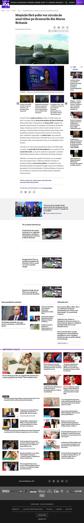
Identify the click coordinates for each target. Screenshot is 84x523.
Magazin (52, 2)
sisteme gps (28, 180)
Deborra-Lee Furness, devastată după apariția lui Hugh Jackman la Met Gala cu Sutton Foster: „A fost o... (70, 423)
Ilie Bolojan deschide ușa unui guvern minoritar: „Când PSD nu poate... (13, 324)
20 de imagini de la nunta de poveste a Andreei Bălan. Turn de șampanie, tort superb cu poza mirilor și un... (29, 443)
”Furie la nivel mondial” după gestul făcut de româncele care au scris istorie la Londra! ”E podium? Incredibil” (56, 208)
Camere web (59, 509)
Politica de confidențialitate (46, 504)
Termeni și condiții (35, 504)
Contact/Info (69, 509)
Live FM (71, 2)
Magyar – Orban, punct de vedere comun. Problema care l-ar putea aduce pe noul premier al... (76, 105)
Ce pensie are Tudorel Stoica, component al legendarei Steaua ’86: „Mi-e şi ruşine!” (29, 411)
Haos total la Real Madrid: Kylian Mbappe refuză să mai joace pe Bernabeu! (70, 412)
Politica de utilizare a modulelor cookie (33, 509)
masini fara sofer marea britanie (29, 182)
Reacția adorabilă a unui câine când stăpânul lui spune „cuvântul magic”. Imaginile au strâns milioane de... (30, 455)
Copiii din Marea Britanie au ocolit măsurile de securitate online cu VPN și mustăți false (53, 389)
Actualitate (22, 2)
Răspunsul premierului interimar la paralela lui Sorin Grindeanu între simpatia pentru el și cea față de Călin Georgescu (41, 108)
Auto (19, 10)
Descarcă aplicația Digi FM (27, 415)
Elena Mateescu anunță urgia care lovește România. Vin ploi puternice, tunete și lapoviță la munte (53, 366)
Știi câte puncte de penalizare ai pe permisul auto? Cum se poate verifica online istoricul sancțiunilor (22, 399)
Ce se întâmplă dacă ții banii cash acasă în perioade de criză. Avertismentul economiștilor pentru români (71, 402)
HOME (3, 10)
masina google (37, 180)
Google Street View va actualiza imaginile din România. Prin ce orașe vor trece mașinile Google (30, 263)
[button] (42, 78)
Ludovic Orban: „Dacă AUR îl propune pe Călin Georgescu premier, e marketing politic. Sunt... (76, 85)
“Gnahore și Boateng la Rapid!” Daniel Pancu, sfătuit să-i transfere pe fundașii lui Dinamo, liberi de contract (71, 367)
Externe (37, 2)
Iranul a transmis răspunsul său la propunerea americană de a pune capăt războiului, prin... (75, 124)
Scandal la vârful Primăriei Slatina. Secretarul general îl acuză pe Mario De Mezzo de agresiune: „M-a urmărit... (22, 431)
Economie (30, 2)
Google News (47, 188)
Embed (23, 92)
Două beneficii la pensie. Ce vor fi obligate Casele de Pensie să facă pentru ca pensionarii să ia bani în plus (71, 434)
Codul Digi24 (49, 509)
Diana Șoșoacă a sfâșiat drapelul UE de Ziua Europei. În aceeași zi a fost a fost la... (76, 162)
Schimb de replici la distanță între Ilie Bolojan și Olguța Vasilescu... (47, 319)
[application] (42, 78)
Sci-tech (14, 10)
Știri (8, 10)
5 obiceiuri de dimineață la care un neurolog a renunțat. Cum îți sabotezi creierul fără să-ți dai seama (71, 444)
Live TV (79, 2)
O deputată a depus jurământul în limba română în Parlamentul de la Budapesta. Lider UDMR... (76, 143)
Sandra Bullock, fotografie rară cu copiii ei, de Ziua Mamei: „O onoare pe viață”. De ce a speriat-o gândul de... (71, 455)
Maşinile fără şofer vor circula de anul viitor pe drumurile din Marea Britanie (40, 10)
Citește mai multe (62, 343)
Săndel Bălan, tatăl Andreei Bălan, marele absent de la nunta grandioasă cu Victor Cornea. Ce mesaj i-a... (28, 423)
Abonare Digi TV (15, 509)
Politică (14, 2)
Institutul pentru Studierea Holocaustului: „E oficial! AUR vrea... (47, 327)
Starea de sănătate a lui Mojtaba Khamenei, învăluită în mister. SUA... (47, 310)
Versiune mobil (42, 515)
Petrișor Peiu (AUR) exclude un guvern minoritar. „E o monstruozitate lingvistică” (25, 108)
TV (47, 2)
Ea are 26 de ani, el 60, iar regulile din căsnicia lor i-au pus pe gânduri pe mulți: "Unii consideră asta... (20, 376)
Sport (43, 2)
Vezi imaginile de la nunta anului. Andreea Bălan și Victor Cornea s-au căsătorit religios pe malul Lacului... (30, 466)
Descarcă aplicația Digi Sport (53, 213)
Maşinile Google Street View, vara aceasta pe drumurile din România (30, 292)
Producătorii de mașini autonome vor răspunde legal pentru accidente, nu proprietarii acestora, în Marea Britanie (31, 234)
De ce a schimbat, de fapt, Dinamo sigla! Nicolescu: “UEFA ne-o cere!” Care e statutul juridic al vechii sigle (71, 390)
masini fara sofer (47, 180)
